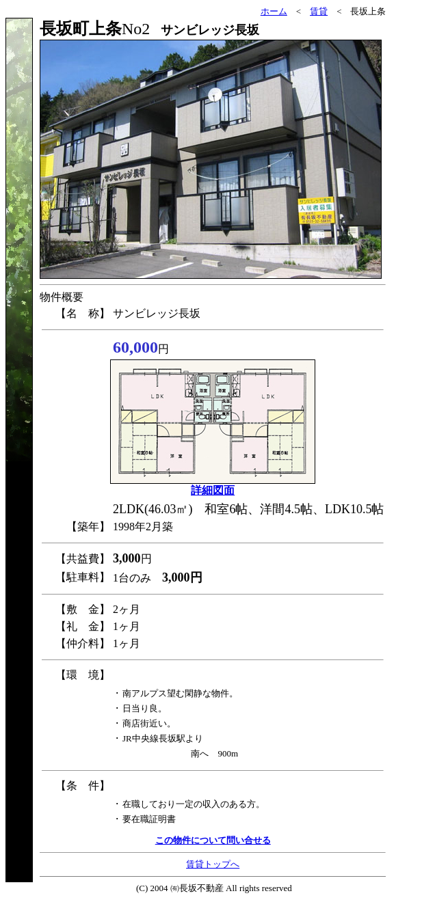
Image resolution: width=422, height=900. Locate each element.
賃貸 (319, 11)
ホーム (274, 11)
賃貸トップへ (212, 864)
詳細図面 (213, 490)
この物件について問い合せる (213, 840)
